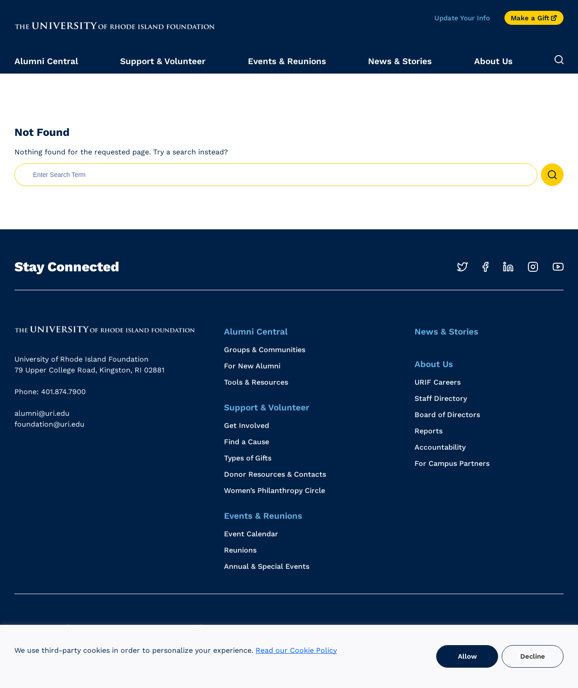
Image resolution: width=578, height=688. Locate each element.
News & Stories (400, 61)
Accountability (440, 447)
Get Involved (246, 425)
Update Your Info (462, 18)
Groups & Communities (264, 349)
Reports (429, 431)
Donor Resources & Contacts (275, 474)
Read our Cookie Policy (296, 650)
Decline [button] (532, 656)
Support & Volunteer (162, 61)
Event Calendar (251, 534)
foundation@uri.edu (49, 424)
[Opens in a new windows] (462, 267)
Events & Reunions (287, 61)
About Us (493, 61)
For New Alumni (252, 366)
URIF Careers (438, 382)
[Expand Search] (559, 60)
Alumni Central (46, 61)
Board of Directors (447, 414)
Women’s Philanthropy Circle (274, 490)
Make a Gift (530, 18)
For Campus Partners (452, 463)
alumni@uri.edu (42, 413)
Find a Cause (246, 441)
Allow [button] (467, 656)
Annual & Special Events (266, 566)
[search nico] (275, 174)
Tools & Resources (256, 382)
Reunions (240, 550)
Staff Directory (441, 398)
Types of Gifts (247, 458)
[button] (552, 174)
